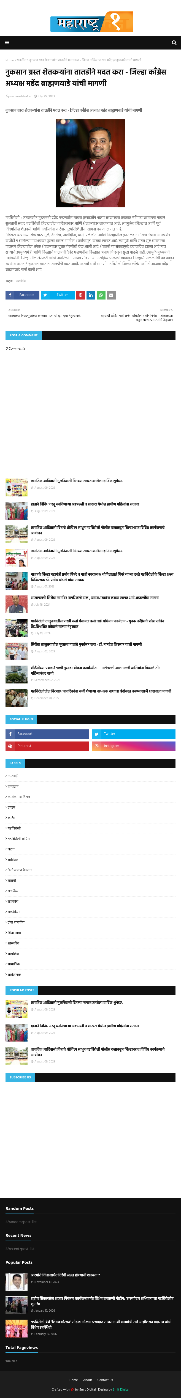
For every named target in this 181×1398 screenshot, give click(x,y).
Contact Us (105, 1380)
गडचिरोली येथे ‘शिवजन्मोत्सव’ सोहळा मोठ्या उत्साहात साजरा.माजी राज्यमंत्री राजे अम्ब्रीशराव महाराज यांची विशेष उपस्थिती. (101, 1325)
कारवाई (13, 776)
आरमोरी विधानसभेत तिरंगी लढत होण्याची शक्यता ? (65, 1275)
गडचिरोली (14, 828)
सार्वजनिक (14, 975)
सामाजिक (14, 964)
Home (10, 60)
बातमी (12, 881)
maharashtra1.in (20, 96)
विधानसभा (14, 933)
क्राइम (11, 808)
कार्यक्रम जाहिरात (19, 797)
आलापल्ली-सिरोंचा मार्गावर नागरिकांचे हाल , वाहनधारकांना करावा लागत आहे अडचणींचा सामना (95, 598)
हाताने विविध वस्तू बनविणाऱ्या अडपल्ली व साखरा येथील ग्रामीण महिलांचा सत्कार (85, 504)
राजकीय (21, 60)
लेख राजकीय (16, 922)
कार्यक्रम (13, 787)
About (87, 1380)
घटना (11, 849)
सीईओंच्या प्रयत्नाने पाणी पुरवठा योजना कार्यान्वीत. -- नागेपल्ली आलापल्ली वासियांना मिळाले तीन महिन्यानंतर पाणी (95, 671)
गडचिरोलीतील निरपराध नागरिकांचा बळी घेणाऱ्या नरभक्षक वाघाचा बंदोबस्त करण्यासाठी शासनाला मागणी (101, 691)
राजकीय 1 (14, 912)
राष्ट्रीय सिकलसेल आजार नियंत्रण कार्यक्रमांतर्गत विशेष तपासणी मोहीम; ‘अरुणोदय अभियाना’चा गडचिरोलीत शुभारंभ (102, 1301)
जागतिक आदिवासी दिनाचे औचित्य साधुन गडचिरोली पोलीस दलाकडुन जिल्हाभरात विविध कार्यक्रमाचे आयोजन (97, 530)
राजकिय (13, 891)
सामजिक (13, 954)
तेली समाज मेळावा (20, 870)
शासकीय (13, 943)
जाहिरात (13, 860)
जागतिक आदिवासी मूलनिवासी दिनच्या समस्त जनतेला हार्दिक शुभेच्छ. (77, 481)
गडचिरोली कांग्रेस (19, 839)
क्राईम (11, 818)
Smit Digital (87, 1389)
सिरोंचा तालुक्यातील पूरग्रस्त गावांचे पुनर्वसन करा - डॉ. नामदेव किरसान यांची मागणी (86, 645)
